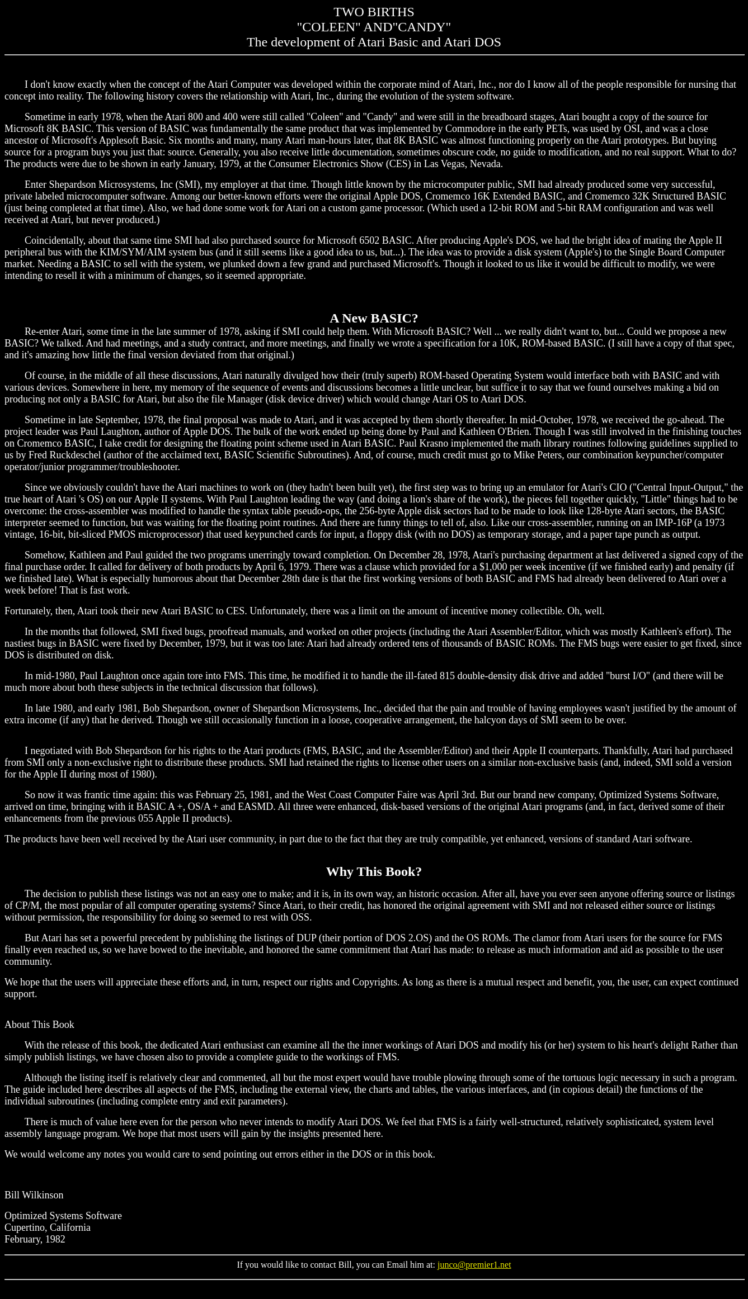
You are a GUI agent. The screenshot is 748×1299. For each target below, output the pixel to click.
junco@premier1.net (474, 1264)
